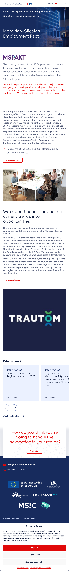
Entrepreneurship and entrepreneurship (31, 11)
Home (6, 11)
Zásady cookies (23, 568)
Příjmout (34, 548)
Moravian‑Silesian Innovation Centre (19, 519)
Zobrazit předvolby (34, 562)
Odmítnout (34, 555)
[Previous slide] (6, 407)
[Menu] (52, 4)
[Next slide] (14, 407)
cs (61, 4)
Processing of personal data (40, 568)
